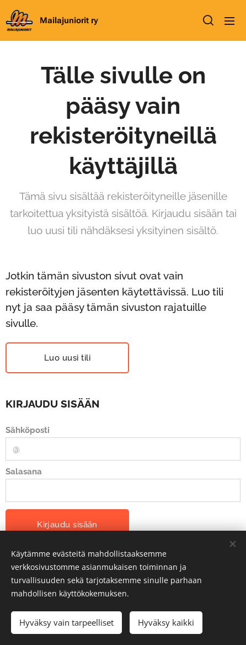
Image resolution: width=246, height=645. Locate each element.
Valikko (229, 21)
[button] (207, 20)
